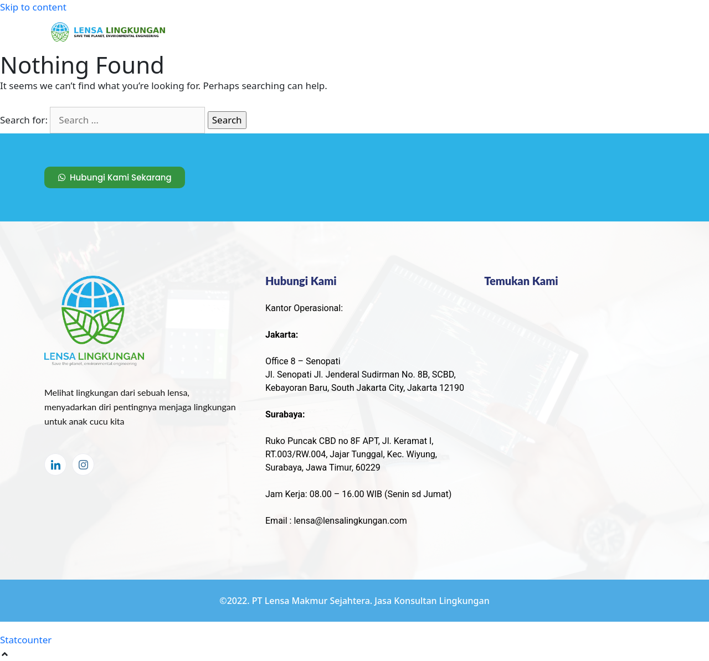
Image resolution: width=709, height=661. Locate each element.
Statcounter (26, 639)
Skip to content (33, 7)
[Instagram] (83, 464)
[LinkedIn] (55, 464)
